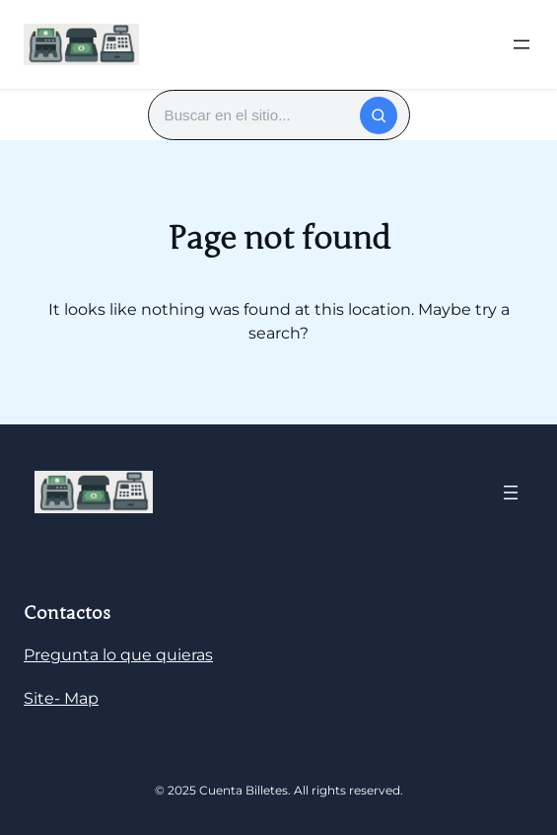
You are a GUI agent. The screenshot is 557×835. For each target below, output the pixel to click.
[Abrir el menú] (521, 44)
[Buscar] (378, 115)
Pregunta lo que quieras (118, 654)
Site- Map (61, 698)
